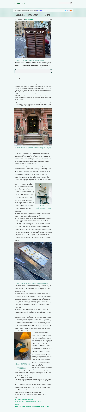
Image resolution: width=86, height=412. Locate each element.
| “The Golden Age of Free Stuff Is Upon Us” (28, 401)
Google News (40, 10)
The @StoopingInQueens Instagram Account (24, 399)
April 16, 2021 (29, 19)
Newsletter (15, 6)
